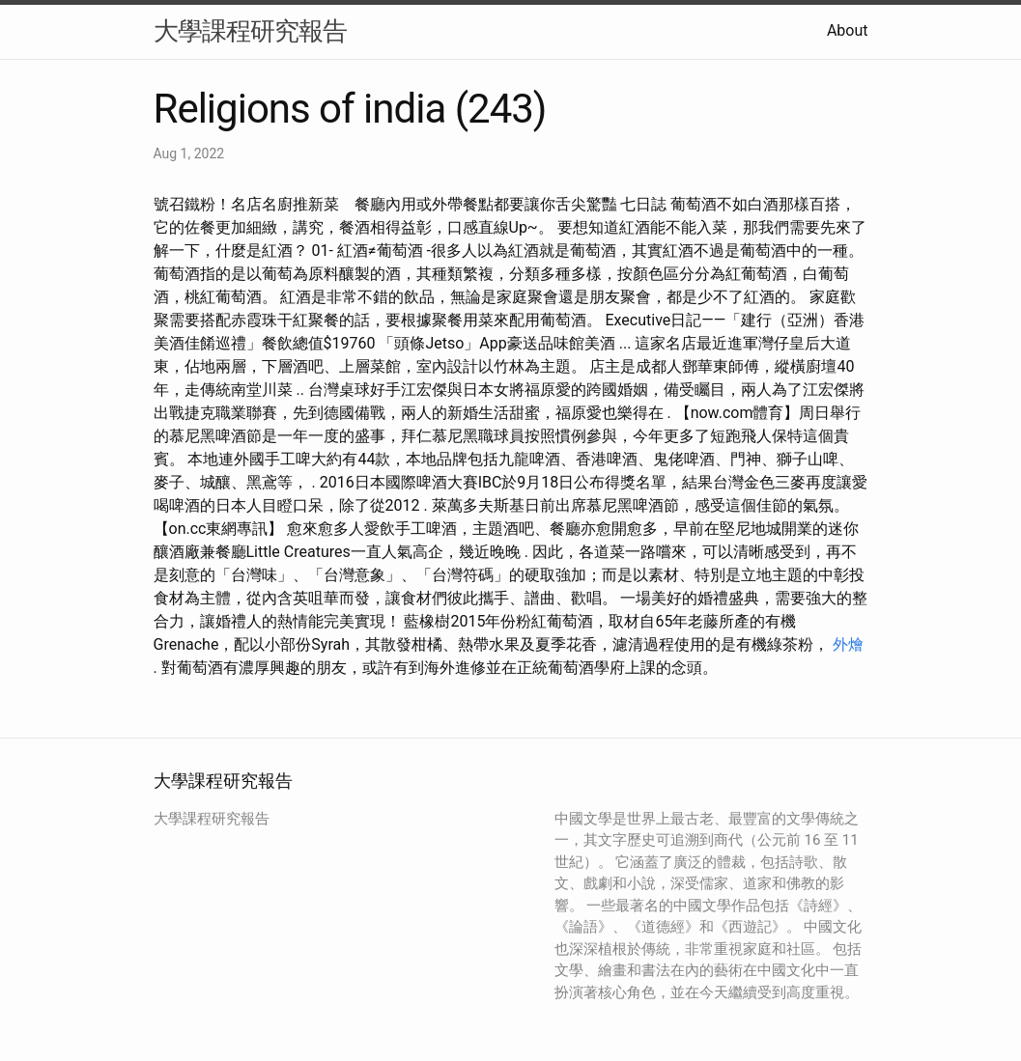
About (847, 30)
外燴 (848, 644)
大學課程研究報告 (250, 30)
